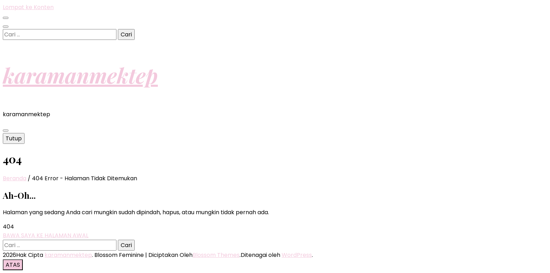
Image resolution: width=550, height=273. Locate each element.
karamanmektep (80, 75)
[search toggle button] (5, 27)
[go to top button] (13, 264)
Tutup (14, 138)
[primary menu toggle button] (5, 131)
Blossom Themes (216, 255)
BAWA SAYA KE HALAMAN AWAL (45, 235)
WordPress (297, 255)
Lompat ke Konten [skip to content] (28, 7)
